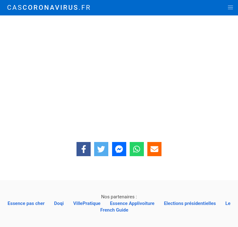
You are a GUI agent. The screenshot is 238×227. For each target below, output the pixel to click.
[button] (230, 7)
